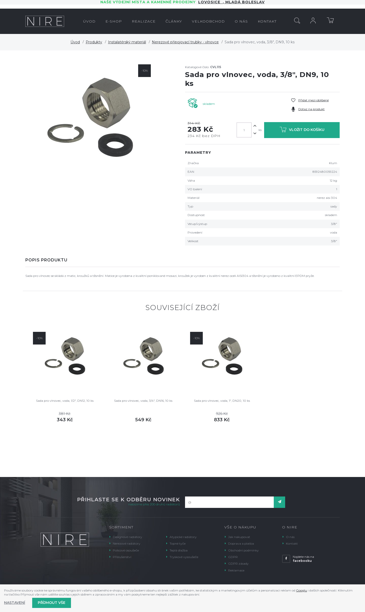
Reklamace (236, 570)
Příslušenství (122, 557)
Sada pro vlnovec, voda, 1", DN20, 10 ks (222, 401)
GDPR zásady (238, 563)
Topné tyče (178, 543)
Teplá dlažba (179, 550)
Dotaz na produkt (311, 109)
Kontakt (292, 543)
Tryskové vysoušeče (184, 557)
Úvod (75, 42)
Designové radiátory (127, 537)
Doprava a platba (241, 543)
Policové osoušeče (126, 550)
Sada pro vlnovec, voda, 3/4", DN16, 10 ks (143, 401)
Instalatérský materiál (127, 42)
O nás (290, 537)
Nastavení (14, 602)
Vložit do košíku (302, 130)
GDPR (233, 557)
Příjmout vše (51, 602)
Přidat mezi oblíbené (313, 100)
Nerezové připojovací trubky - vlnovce (185, 42)
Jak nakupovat (239, 537)
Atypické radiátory (183, 537)
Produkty (94, 42)
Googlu (301, 590)
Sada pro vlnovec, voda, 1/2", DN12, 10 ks (65, 401)
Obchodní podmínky (243, 550)
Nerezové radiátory (126, 543)
